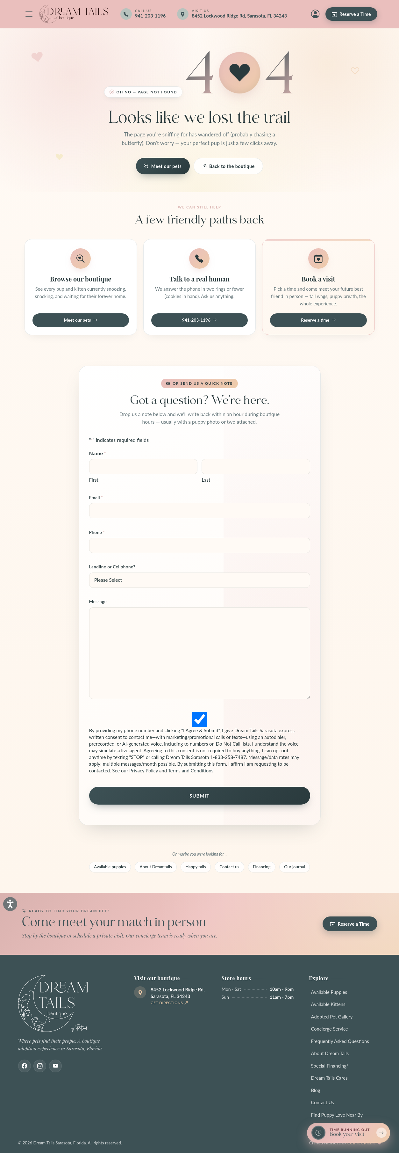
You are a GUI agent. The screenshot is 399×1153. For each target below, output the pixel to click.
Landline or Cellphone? (112, 566)
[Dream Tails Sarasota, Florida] (73, 14)
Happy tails (195, 866)
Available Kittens (328, 1004)
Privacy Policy (143, 770)
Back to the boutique (228, 166)
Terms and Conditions (191, 770)
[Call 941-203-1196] (143, 14)
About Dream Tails (330, 1053)
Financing (261, 866)
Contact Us (322, 1102)
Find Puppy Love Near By (337, 1115)
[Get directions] (236, 14)
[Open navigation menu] (29, 14)
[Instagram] (39, 1066)
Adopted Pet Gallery (332, 1016)
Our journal (294, 866)
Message (98, 601)
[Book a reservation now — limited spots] (348, 1133)
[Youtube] (55, 1066)
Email (96, 497)
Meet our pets (163, 166)
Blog (315, 1090)
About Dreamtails (156, 866)
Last (206, 480)
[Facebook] (24, 1066)
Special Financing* (330, 1066)
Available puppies (110, 866)
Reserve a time (318, 320)
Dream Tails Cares (329, 1078)
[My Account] (315, 14)
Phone (97, 532)
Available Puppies (329, 992)
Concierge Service (329, 1029)
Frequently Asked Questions (340, 1041)
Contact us (229, 866)
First (93, 480)
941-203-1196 (199, 320)
